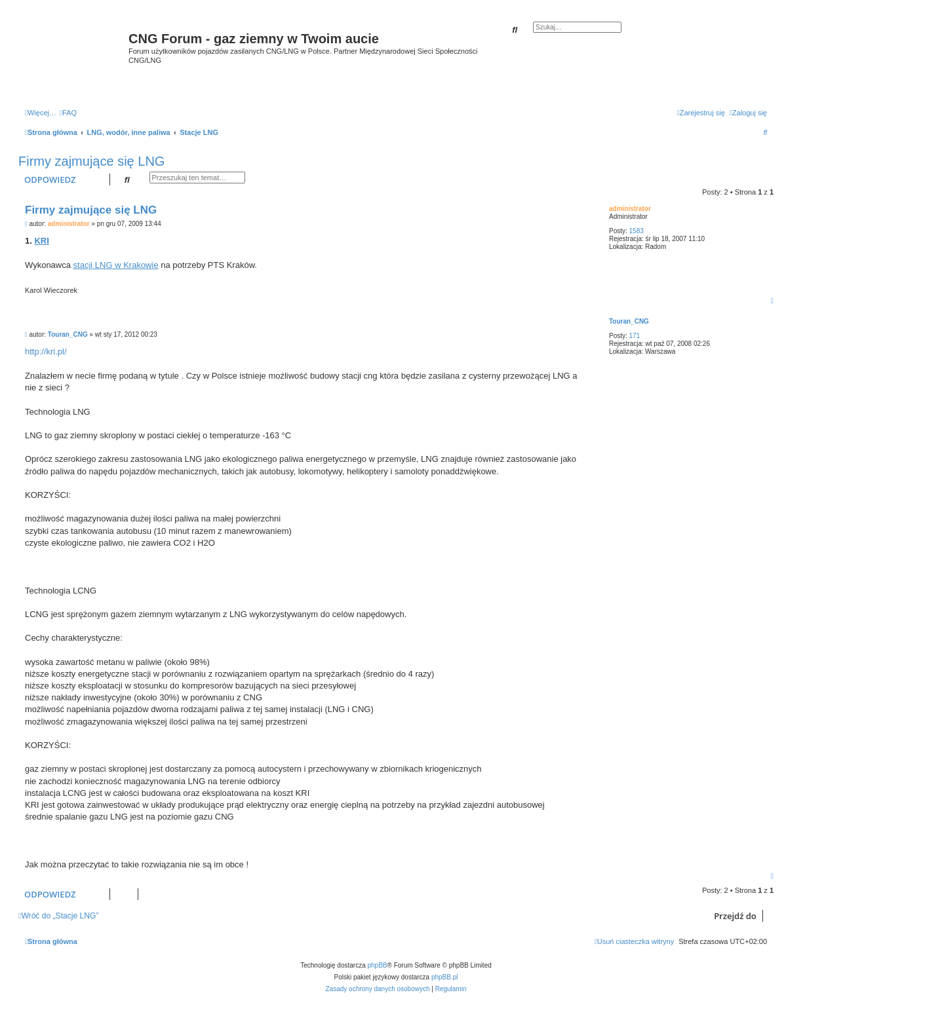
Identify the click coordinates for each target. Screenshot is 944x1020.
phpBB (377, 965)
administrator (630, 208)
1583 (636, 231)
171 (634, 335)
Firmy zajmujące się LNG (91, 161)
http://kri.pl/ (46, 351)
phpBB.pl (444, 977)
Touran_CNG (629, 321)
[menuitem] (68, 113)
